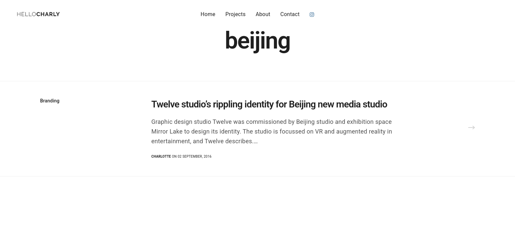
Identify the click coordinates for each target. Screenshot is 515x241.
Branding (50, 100)
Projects (235, 14)
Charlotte (161, 156)
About (262, 14)
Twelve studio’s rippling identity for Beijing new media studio (269, 104)
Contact (290, 14)
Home (208, 14)
